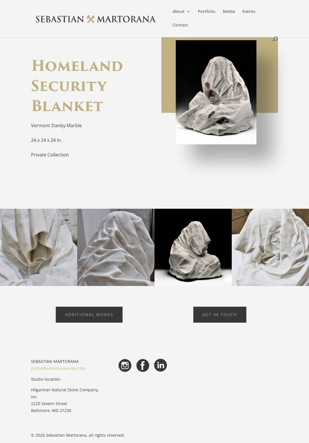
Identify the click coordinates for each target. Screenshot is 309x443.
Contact (180, 25)
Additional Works (89, 314)
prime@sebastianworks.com (58, 368)
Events (248, 11)
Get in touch (219, 314)
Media (229, 11)
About (179, 11)
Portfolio (206, 11)
